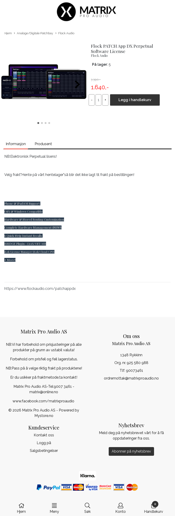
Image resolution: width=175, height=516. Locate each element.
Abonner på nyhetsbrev (131, 451)
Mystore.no (43, 416)
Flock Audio (64, 33)
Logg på (44, 443)
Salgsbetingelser (44, 450)
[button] (38, 123)
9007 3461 (63, 386)
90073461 (134, 370)
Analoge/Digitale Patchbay (33, 33)
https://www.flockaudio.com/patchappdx (40, 288)
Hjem (8, 33)
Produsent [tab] (43, 144)
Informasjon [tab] (16, 144)
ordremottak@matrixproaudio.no (131, 378)
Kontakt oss (44, 435)
